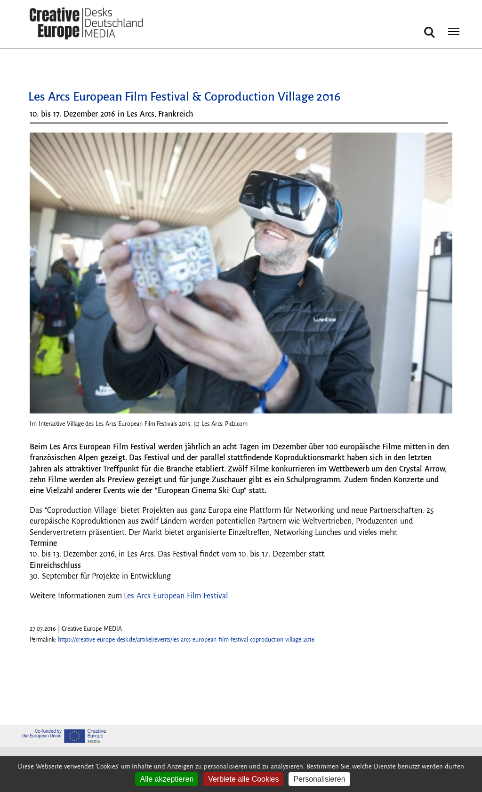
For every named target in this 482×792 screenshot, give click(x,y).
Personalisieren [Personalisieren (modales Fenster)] (319, 779)
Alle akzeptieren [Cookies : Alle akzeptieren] (166, 779)
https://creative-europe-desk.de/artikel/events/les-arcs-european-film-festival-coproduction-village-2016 (186, 639)
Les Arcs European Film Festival (175, 596)
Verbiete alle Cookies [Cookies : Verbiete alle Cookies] (243, 779)
